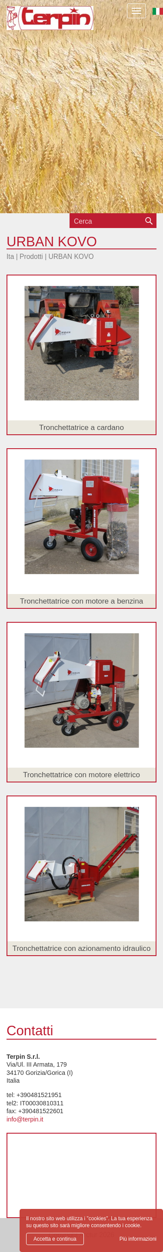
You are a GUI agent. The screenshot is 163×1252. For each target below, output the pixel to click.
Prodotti (31, 256)
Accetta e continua (55, 1239)
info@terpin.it (25, 1119)
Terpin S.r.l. (50, 24)
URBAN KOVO (71, 256)
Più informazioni (138, 1239)
